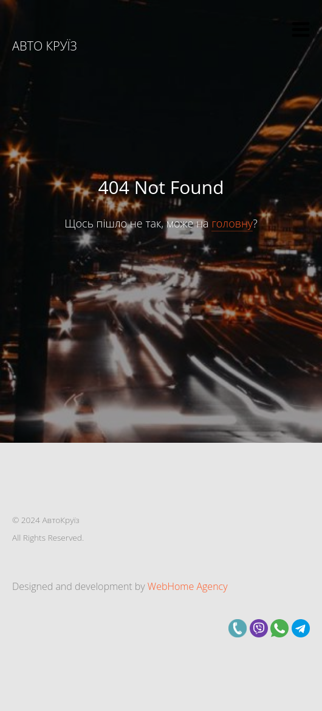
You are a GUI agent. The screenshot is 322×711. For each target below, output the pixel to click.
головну (232, 223)
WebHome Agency (188, 586)
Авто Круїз (44, 46)
